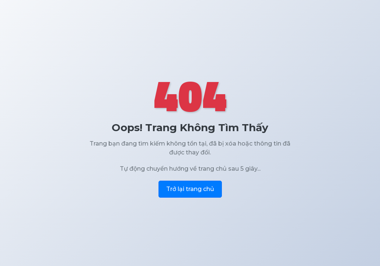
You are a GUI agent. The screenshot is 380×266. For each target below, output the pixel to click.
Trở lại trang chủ (190, 188)
